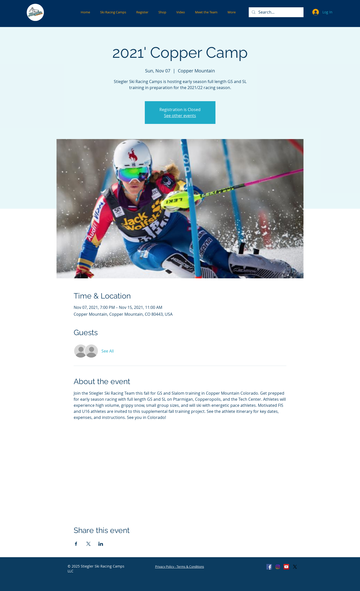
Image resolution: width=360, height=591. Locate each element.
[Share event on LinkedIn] (100, 544)
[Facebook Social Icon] (269, 567)
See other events (180, 115)
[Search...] (275, 12)
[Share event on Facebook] (76, 544)
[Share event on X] (88, 544)
